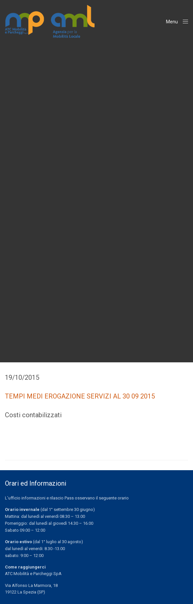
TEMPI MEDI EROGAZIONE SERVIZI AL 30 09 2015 (80, 396)
